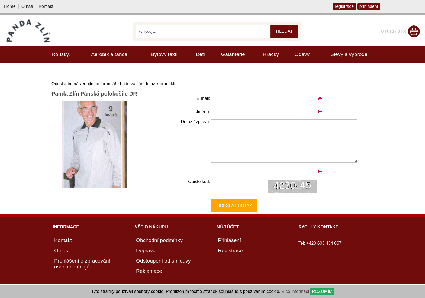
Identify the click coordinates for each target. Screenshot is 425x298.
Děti (200, 54)
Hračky (271, 54)
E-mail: (203, 98)
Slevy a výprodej (349, 54)
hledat (284, 31)
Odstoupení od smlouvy (163, 261)
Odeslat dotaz (234, 205)
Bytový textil (165, 54)
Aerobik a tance (109, 54)
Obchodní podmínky (159, 240)
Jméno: (203, 111)
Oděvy (302, 54)
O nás (27, 6)
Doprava (146, 250)
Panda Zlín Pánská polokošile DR (94, 94)
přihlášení (368, 6)
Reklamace (149, 271)
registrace (344, 6)
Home (10, 6)
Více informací (295, 291)
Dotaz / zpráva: (195, 121)
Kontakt (45, 6)
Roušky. (60, 54)
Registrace (230, 250)
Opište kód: (199, 181)
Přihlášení (229, 240)
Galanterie (233, 54)
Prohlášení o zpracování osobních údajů (82, 264)
